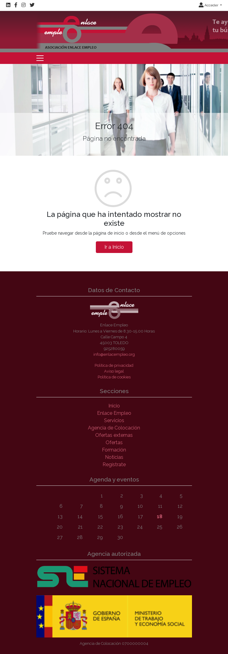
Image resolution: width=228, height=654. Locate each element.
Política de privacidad (114, 365)
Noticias (114, 457)
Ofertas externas (114, 435)
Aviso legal (114, 371)
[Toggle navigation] (40, 58)
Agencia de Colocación (114, 428)
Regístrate (114, 464)
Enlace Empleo (114, 413)
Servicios (114, 420)
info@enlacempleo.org (114, 354)
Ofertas (114, 442)
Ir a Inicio (114, 247)
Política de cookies (114, 377)
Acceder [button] (209, 5)
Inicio (114, 406)
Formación (114, 450)
